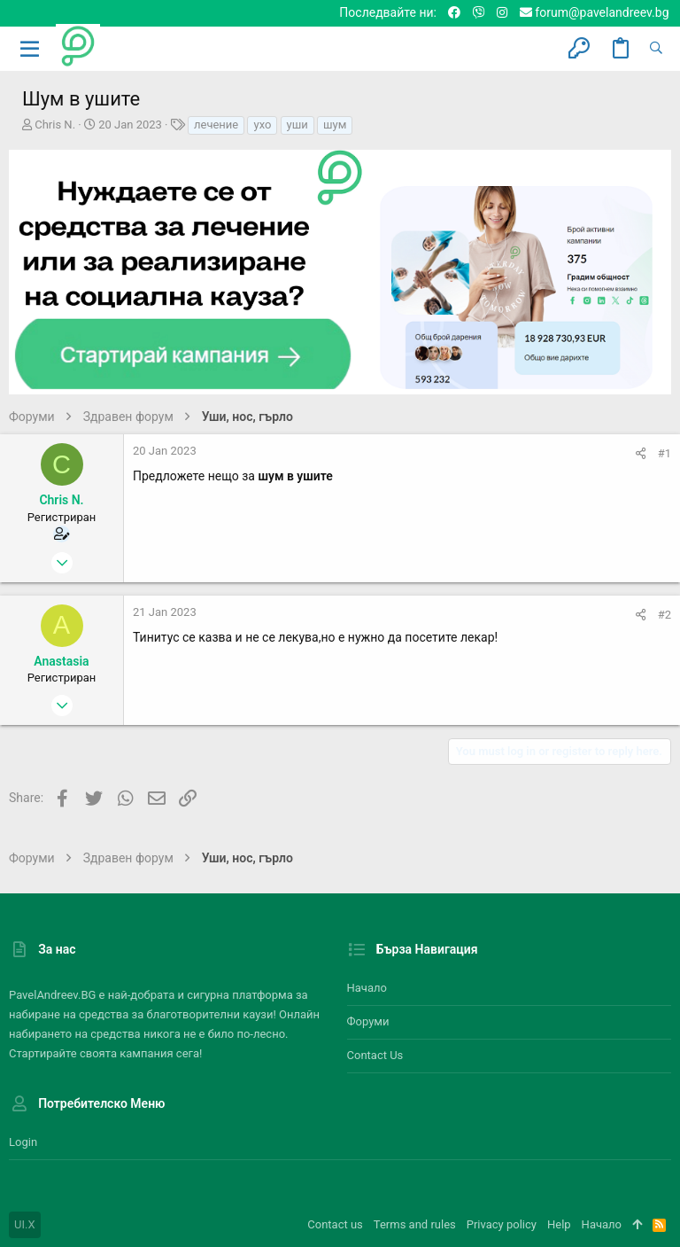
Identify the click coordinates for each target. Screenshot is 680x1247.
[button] (30, 49)
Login (23, 1142)
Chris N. (55, 124)
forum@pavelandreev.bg (594, 12)
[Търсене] (656, 49)
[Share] (641, 453)
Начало (367, 987)
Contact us (375, 1055)
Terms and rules (415, 1224)
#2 (664, 614)
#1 (664, 453)
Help (559, 1224)
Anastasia (61, 661)
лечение (216, 124)
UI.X (24, 1224)
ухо (262, 124)
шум (334, 124)
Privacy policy (502, 1224)
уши (297, 124)
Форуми (368, 1021)
